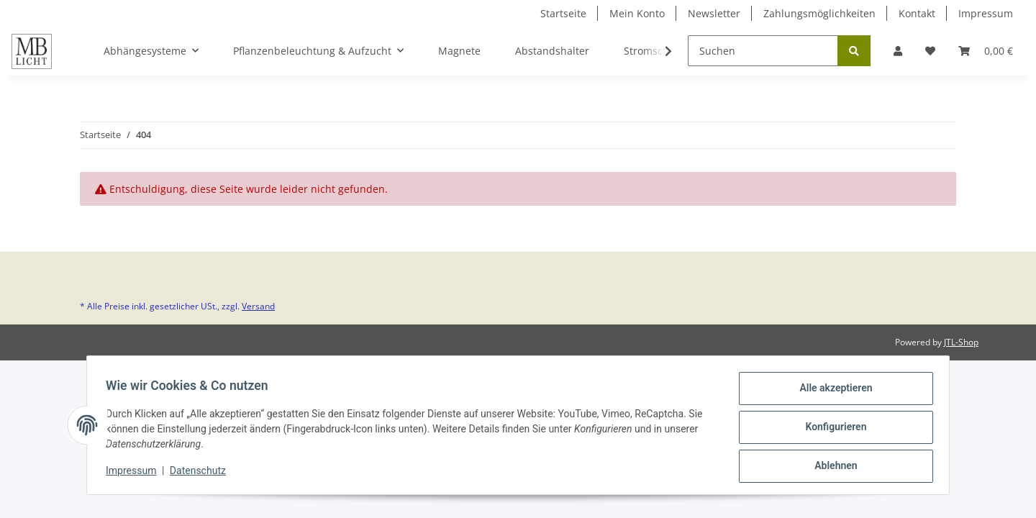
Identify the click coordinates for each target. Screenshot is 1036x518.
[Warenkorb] (985, 51)
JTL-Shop (961, 342)
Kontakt (917, 13)
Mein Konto (637, 13)
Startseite (563, 13)
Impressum (985, 13)
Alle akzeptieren (831, 392)
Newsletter (714, 13)
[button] (898, 51)
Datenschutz (202, 473)
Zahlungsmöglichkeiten (819, 13)
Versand (258, 306)
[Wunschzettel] (930, 51)
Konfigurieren (831, 429)
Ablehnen (831, 467)
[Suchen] (763, 50)
